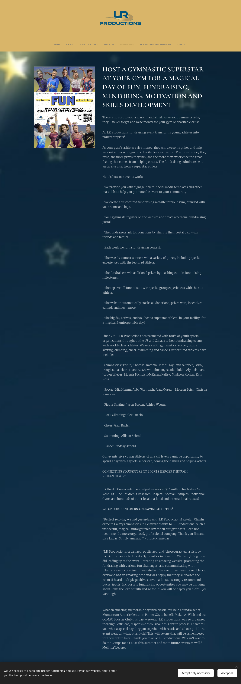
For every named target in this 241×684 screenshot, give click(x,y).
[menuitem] (103, 45)
